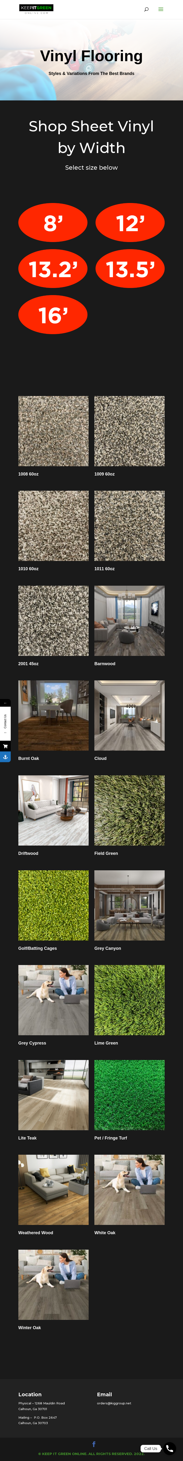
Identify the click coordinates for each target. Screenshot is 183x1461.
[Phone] (169, 1448)
